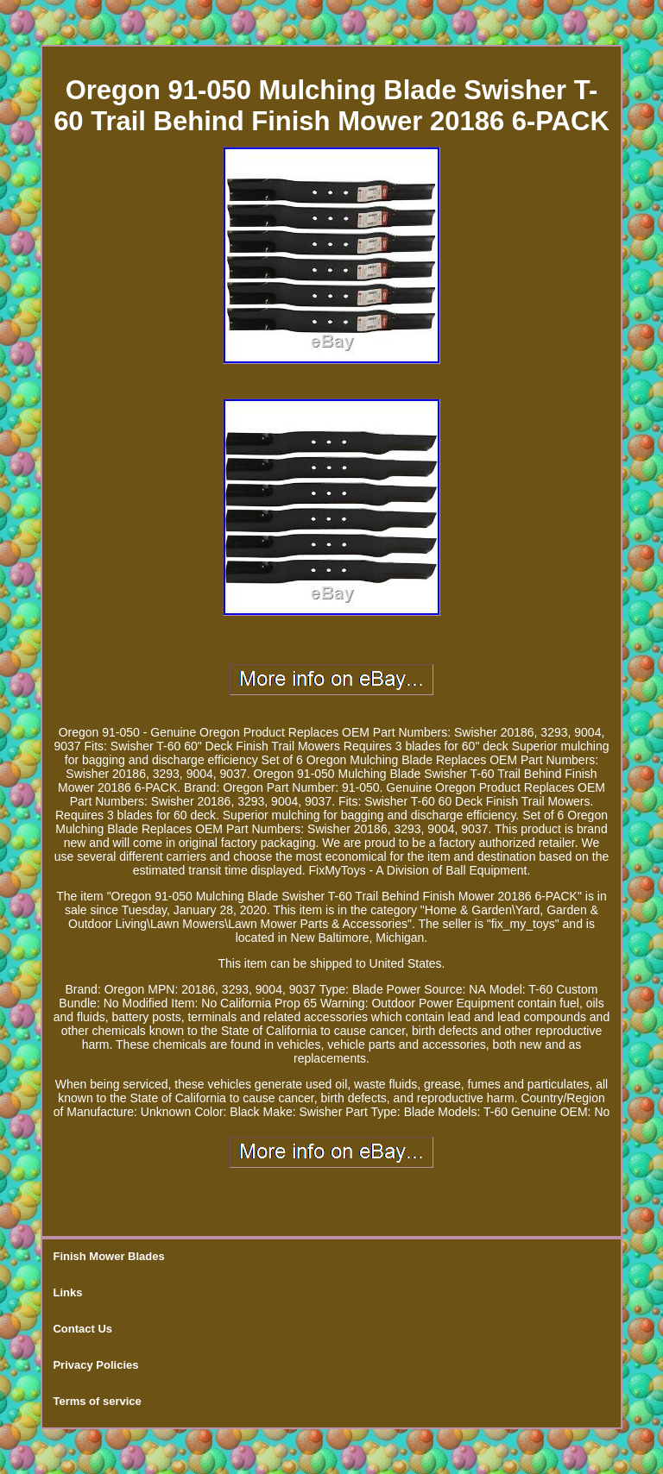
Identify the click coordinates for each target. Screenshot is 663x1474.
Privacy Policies (95, 1364)
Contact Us (82, 1328)
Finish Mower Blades (108, 1256)
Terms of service (97, 1401)
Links (67, 1292)
